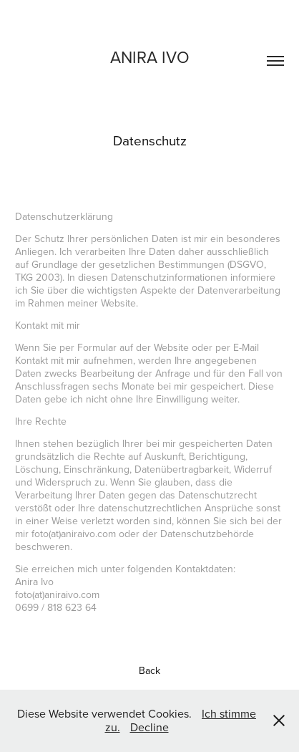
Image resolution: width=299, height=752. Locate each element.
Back (149, 670)
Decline (149, 727)
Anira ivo (150, 56)
